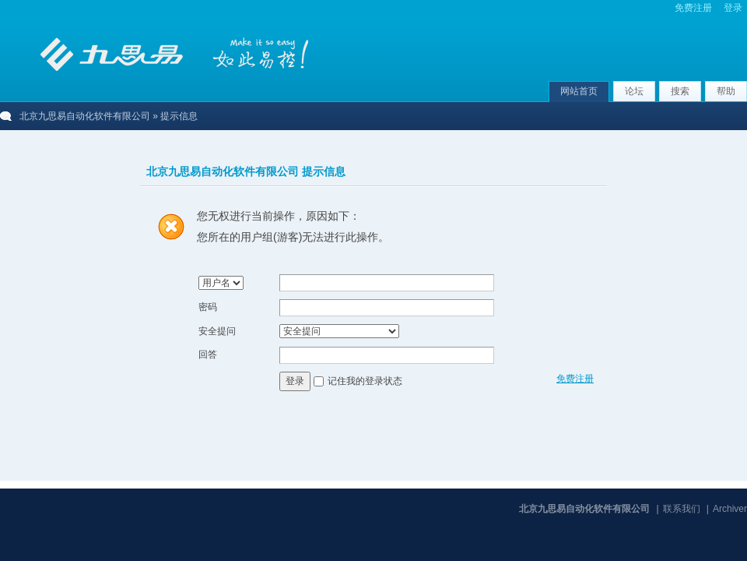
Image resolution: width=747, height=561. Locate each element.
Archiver (730, 508)
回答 (207, 354)
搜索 (680, 91)
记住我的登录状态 (365, 381)
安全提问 (217, 331)
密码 (207, 307)
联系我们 (681, 508)
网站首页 (579, 91)
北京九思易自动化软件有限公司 (84, 116)
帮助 (726, 91)
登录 (733, 7)
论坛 (634, 91)
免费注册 (693, 7)
